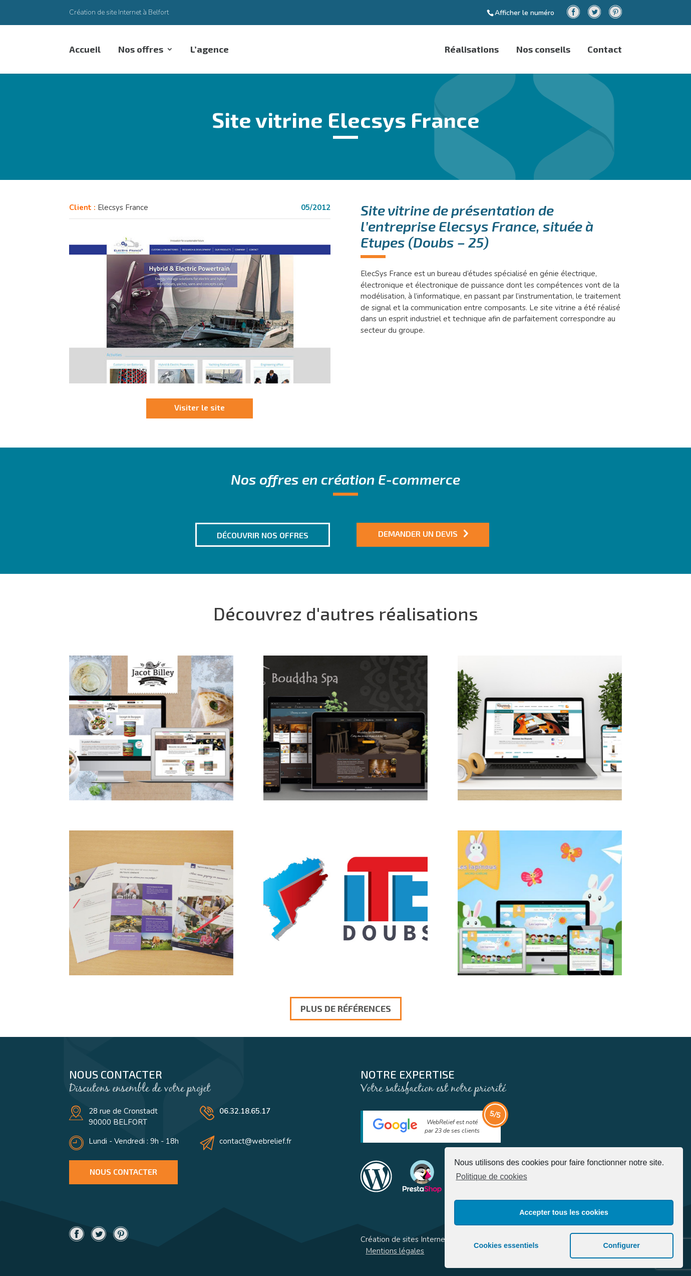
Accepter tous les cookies (563, 1212)
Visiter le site (199, 407)
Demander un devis (418, 533)
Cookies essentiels (506, 1245)
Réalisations (469, 50)
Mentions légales (395, 1251)
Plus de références (345, 1008)
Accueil (85, 50)
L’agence (212, 50)
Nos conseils (542, 50)
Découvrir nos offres (262, 535)
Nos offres (141, 50)
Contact (604, 50)
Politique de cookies (491, 1176)
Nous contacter (123, 1171)
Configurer (621, 1245)
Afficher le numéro (524, 13)
